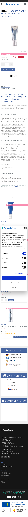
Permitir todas (14, 278)
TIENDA (3, 462)
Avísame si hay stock (20, 336)
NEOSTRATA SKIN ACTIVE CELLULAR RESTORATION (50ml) (14, 223)
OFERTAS (3, 470)
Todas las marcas (5, 464)
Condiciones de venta (9, 493)
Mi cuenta (6, 1)
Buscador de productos (16, 1)
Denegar (14, 287)
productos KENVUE (17, 79)
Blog (2, 481)
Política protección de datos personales (16, 492)
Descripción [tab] (5, 86)
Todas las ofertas (5, 472)
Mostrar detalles (19, 273)
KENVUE (17, 186)
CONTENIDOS (5, 479)
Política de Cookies (19, 493)
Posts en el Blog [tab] (8, 89)
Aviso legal (5, 492)
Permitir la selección (14, 282)
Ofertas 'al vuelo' (5, 475)
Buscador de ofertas (6, 473)
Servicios (3, 482)
